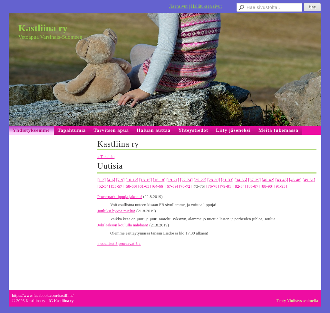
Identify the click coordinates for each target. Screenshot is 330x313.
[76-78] (212, 186)
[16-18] (159, 179)
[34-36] (241, 179)
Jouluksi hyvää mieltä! (116, 210)
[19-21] (173, 179)
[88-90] (267, 186)
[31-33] (227, 179)
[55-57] (117, 186)
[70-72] (185, 186)
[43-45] (282, 179)
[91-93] (280, 186)
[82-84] (240, 186)
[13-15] (145, 179)
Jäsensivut (178, 6)
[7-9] (120, 179)
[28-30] (213, 179)
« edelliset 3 (107, 243)
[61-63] (144, 186)
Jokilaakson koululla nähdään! (122, 225)
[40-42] (268, 179)
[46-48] (295, 179)
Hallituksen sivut (206, 6)
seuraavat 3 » (130, 243)
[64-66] (158, 186)
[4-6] (111, 179)
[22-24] (186, 179)
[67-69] (171, 186)
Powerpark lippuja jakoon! (119, 196)
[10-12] (132, 179)
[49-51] (309, 179)
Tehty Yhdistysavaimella (297, 300)
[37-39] (254, 179)
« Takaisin (105, 156)
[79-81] (226, 186)
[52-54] (103, 186)
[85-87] (253, 186)
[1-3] (101, 179)
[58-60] (131, 186)
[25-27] (200, 179)
